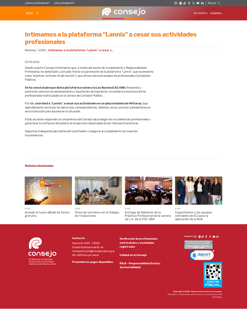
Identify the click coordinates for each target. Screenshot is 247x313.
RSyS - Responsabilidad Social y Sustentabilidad (140, 270)
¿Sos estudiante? (64, 3)
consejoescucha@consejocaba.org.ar (93, 255)
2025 (42, 50)
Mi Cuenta (200, 13)
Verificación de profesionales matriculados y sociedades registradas (138, 247)
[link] (201, 260)
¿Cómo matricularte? (37, 3)
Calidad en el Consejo (133, 259)
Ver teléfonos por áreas (85, 259)
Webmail (216, 13)
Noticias (30, 50)
